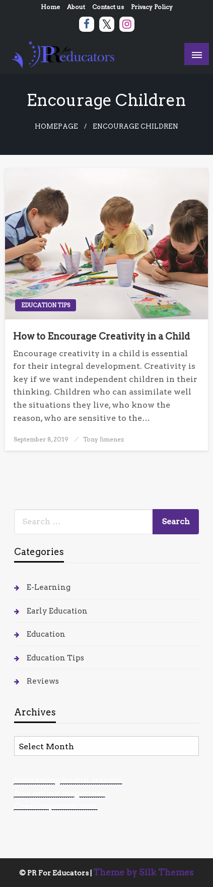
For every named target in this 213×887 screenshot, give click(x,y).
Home (50, 7)
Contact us (108, 7)
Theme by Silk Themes (143, 872)
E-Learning (48, 587)
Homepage (56, 126)
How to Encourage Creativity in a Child (101, 336)
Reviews (43, 681)
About (76, 7)
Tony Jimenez (103, 439)
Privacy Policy (152, 7)
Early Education (57, 611)
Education (46, 634)
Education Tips (45, 305)
